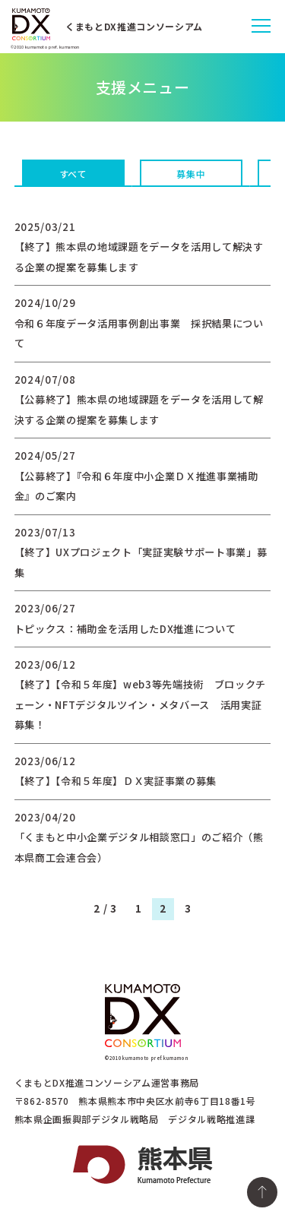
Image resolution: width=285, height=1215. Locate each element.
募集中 (190, 173)
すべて (73, 173)
